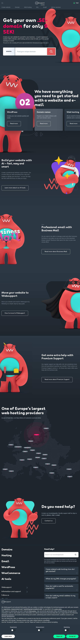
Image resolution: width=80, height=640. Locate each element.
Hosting (7, 555)
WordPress (8, 567)
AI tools (6, 579)
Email (5, 561)
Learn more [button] (8, 636)
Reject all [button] (59, 636)
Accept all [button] (72, 636)
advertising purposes (8, 614)
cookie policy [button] (58, 609)
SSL (37, 7)
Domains (7, 549)
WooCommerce (11, 573)
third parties (32, 611)
